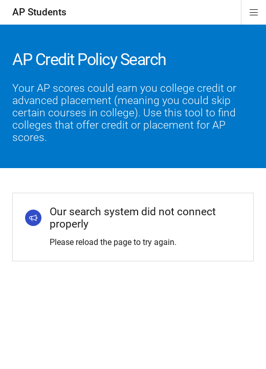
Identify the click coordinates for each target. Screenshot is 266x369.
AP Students (39, 12)
